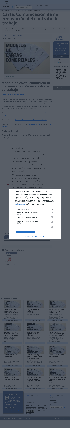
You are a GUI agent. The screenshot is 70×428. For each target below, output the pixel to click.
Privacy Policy (42, 236)
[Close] (58, 191)
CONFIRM (25, 231)
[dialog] (35, 214)
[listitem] (35, 209)
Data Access (35, 236)
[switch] (51, 212)
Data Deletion (27, 236)
